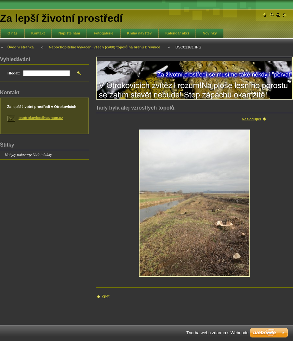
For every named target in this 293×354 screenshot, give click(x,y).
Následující (251, 119)
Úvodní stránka (20, 47)
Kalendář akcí (177, 33)
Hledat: (13, 73)
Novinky (210, 33)
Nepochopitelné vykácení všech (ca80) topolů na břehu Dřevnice (104, 47)
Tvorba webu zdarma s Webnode (217, 332)
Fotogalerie (103, 33)
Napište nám (69, 33)
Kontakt (38, 33)
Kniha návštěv (139, 33)
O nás (12, 33)
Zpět (106, 296)
